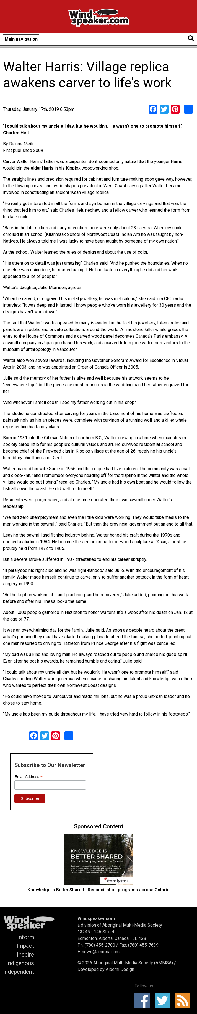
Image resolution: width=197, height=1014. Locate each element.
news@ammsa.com (101, 951)
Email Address (28, 776)
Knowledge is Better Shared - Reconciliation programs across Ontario (99, 889)
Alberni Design (120, 969)
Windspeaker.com (96, 918)
